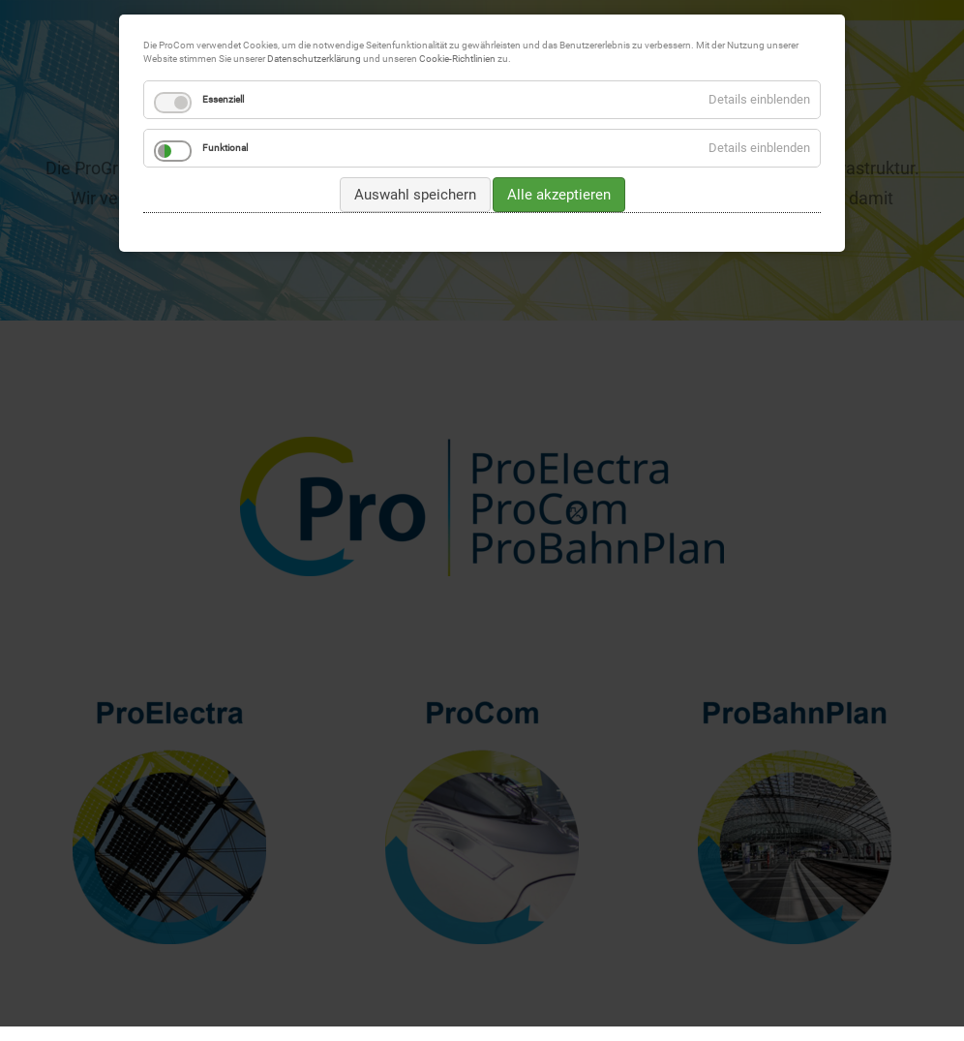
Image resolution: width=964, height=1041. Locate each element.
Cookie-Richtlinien (457, 58)
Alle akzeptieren (559, 194)
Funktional (225, 147)
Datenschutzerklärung (314, 58)
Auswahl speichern (415, 194)
